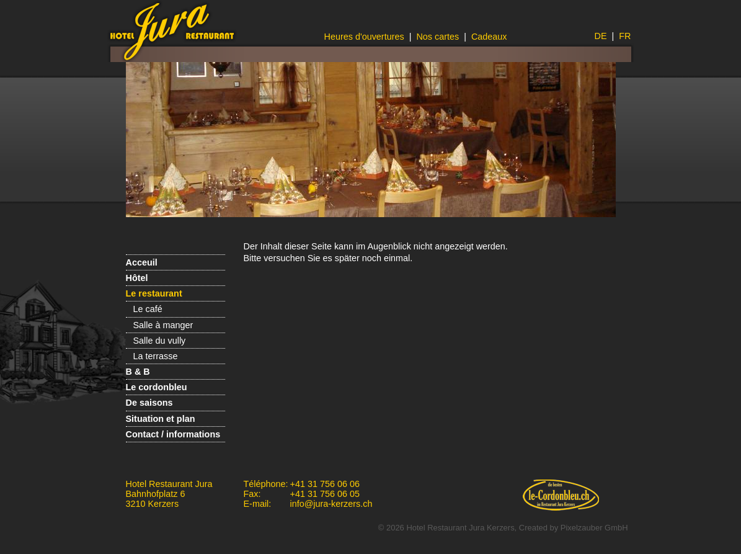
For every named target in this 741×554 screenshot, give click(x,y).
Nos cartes (437, 37)
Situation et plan (160, 419)
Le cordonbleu (156, 387)
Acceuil (142, 262)
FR (625, 36)
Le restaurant (154, 293)
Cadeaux (489, 37)
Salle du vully (159, 341)
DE (601, 36)
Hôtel (137, 278)
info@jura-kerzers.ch (331, 504)
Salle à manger (163, 325)
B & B (138, 372)
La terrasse (155, 356)
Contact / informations (173, 434)
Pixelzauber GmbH (594, 527)
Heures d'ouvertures (364, 37)
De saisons (149, 403)
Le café (147, 309)
